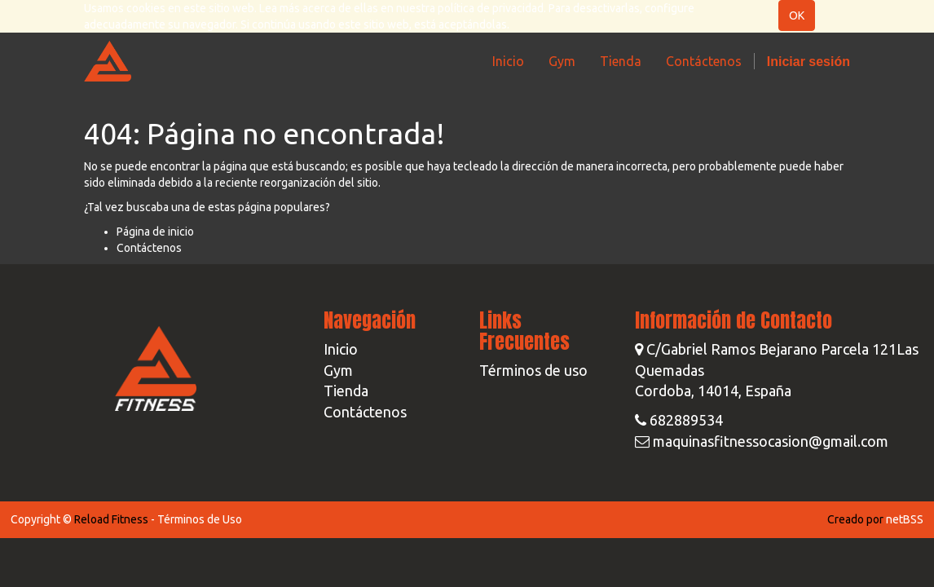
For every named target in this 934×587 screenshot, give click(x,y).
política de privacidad (491, 8)
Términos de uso (533, 370)
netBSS (904, 519)
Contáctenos (149, 247)
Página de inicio (155, 231)
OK (796, 15)
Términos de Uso (199, 519)
